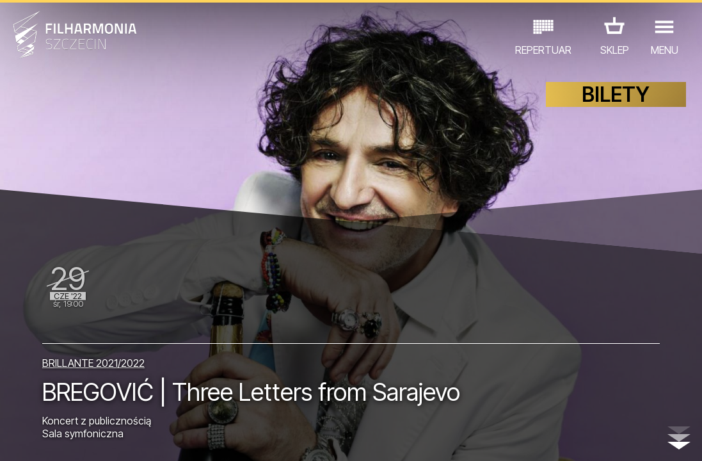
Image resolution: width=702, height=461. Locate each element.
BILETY (616, 94)
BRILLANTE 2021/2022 (93, 363)
